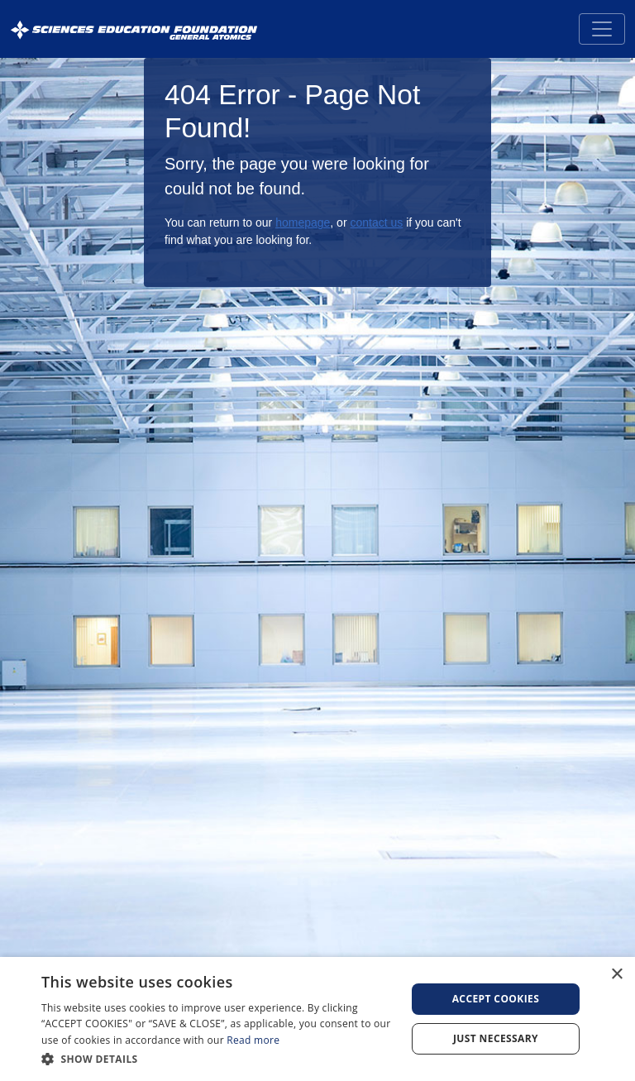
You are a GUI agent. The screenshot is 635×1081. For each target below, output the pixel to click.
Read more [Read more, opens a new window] (253, 1040)
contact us (376, 222)
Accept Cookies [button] (496, 999)
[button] (218, 1059)
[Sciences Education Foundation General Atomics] (134, 29)
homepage (302, 222)
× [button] (616, 975)
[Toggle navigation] (602, 29)
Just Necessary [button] (495, 1038)
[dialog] (317, 1019)
